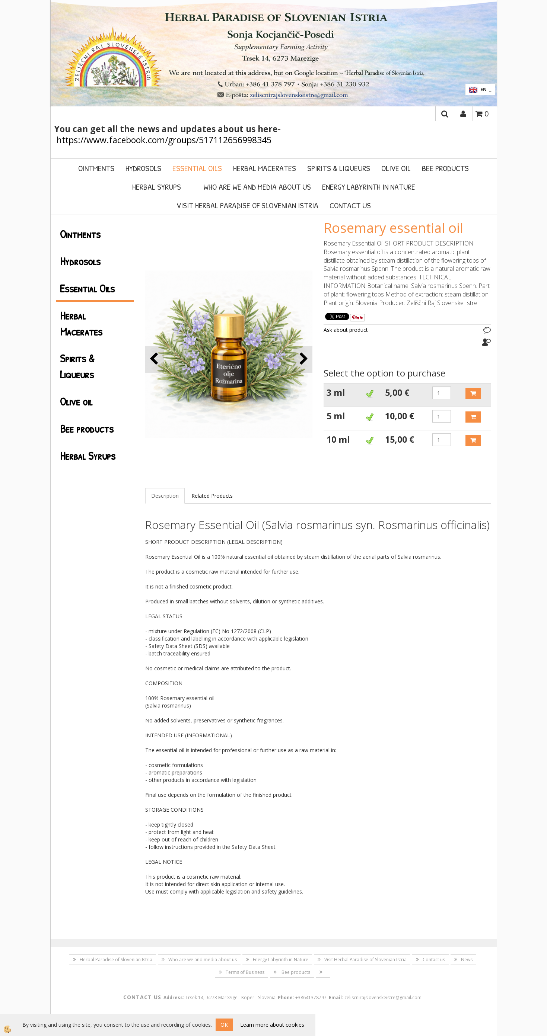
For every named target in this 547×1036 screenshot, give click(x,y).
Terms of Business (245, 972)
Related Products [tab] (212, 495)
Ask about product (346, 329)
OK (224, 1024)
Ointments (96, 168)
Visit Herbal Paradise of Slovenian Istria (247, 205)
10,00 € (399, 416)
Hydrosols (143, 168)
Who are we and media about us (257, 186)
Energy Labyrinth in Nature (368, 186)
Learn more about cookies (272, 1024)
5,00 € (397, 392)
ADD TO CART (473, 393)
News (467, 959)
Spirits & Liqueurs (338, 168)
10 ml (338, 439)
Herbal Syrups (156, 186)
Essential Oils (197, 168)
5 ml (336, 416)
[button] (302, 359)
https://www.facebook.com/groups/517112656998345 (164, 140)
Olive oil (396, 168)
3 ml (336, 392)
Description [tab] (165, 495)
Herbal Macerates (264, 168)
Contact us (350, 205)
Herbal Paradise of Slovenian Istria (116, 959)
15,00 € (399, 439)
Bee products (445, 168)
